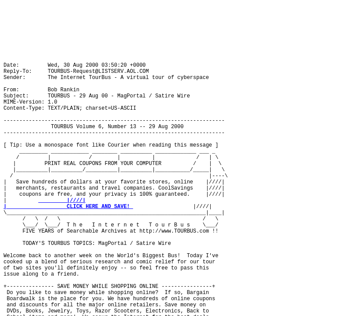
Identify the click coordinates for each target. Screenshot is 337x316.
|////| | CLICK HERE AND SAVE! (68, 204)
